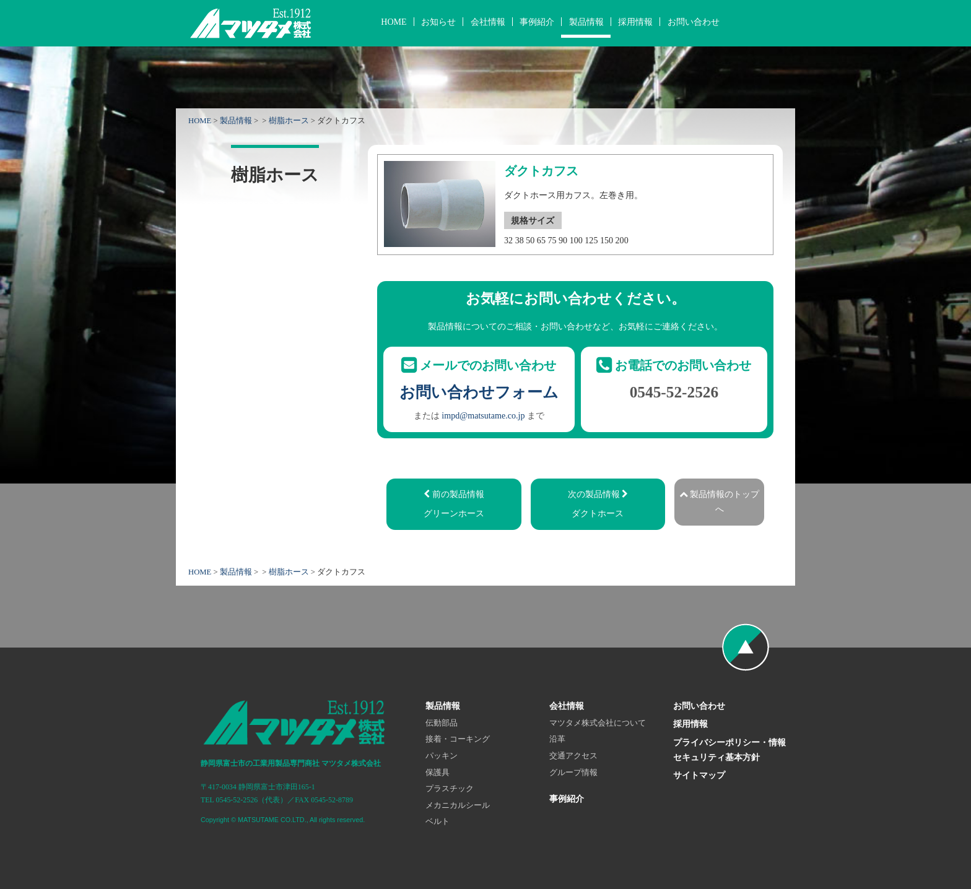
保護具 (437, 772)
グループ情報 (573, 772)
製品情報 (586, 21)
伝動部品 (441, 723)
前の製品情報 (454, 505)
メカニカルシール (457, 805)
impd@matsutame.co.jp (483, 415)
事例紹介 (537, 21)
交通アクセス (573, 756)
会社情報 (488, 21)
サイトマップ (699, 775)
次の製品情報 (598, 505)
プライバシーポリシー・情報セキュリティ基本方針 (729, 749)
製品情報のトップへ (719, 501)
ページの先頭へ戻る (745, 647)
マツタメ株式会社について (597, 723)
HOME (393, 21)
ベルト (437, 821)
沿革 (557, 739)
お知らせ (438, 21)
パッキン (441, 756)
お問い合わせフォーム (479, 392)
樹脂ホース (289, 120)
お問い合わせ (694, 21)
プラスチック (449, 788)
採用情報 (635, 21)
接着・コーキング (457, 739)
